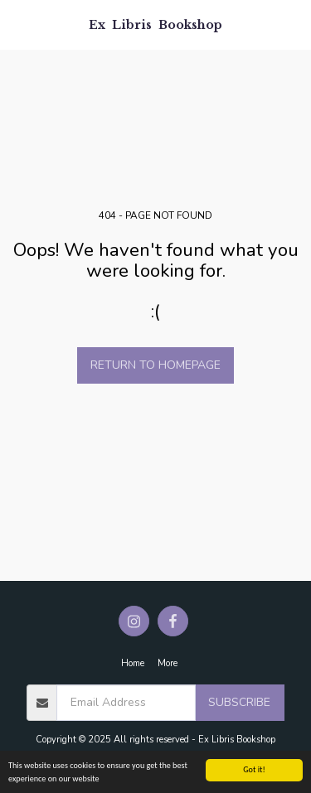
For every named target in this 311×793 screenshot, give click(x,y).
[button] (18, 24)
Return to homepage (155, 365)
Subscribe (239, 702)
